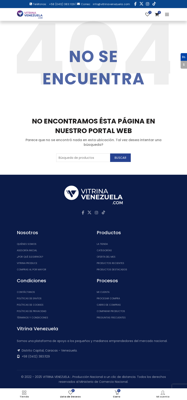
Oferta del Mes (106, 256)
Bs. (183, 57)
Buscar (120, 158)
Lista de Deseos (149, 12)
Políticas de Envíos (29, 298)
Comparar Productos (111, 311)
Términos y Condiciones (32, 317)
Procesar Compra (108, 298)
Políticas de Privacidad (31, 311)
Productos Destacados (112, 269)
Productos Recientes (110, 263)
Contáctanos (26, 292)
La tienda (102, 244)
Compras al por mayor (31, 269)
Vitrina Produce (27, 263)
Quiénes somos (26, 244)
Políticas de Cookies (30, 304)
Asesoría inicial (27, 250)
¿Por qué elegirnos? (30, 256)
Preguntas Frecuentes (111, 317)
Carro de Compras (109, 304)
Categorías (104, 250)
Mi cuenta (103, 292)
